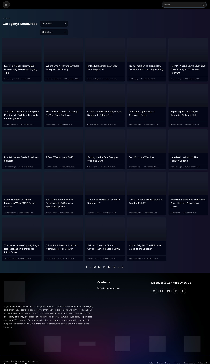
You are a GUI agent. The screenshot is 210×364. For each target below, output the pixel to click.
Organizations (184, 355)
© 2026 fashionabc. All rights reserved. (21, 352)
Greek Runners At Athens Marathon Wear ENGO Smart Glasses (19, 194)
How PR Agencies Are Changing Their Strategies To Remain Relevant (187, 61)
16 (113, 258)
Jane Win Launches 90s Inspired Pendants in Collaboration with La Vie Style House (21, 106)
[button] (6, 4)
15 (109, 258)
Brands (146, 355)
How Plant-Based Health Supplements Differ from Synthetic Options (59, 194)
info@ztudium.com (108, 279)
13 (99, 258)
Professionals (200, 355)
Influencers (169, 355)
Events (156, 355)
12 (94, 258)
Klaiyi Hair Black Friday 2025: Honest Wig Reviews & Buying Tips (20, 61)
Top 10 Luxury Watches (141, 149)
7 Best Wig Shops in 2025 (59, 149)
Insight (136, 355)
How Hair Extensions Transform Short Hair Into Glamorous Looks (187, 194)
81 (123, 258)
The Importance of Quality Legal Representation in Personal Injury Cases (21, 240)
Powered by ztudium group (21, 355)
